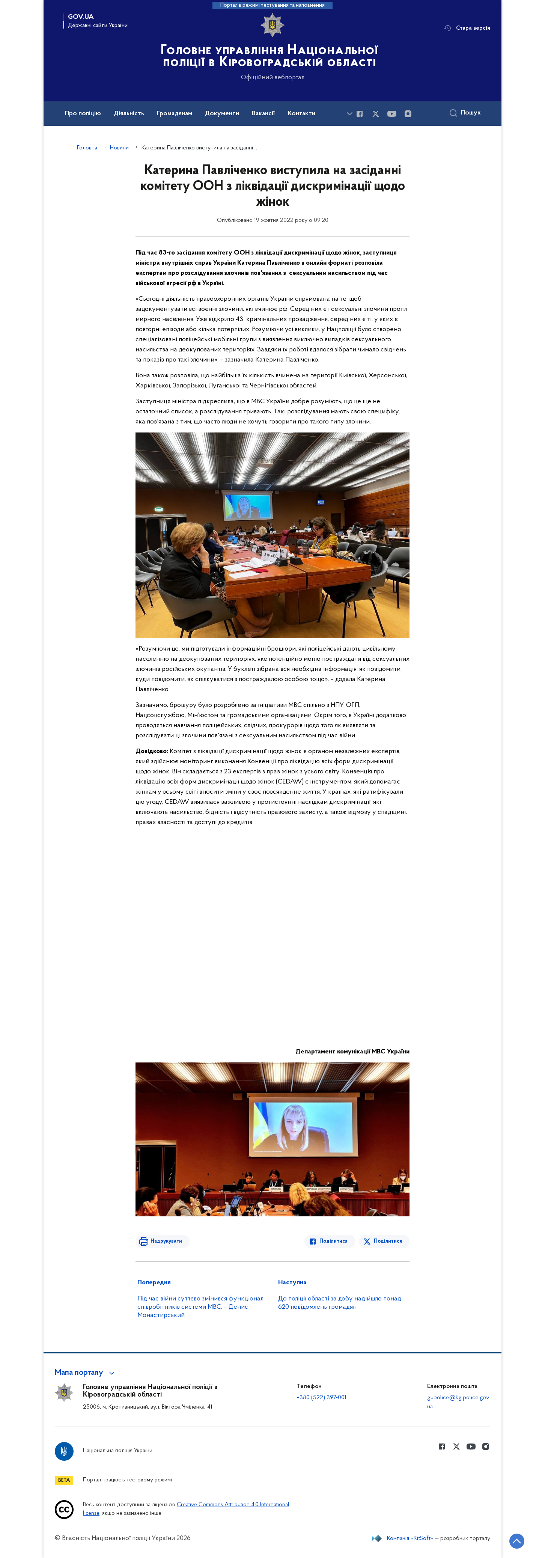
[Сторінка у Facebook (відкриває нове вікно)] (359, 113)
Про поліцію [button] (83, 113)
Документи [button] (222, 113)
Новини (119, 148)
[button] (86, 1372)
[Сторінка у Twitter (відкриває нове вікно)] (375, 113)
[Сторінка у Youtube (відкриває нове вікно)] (391, 113)
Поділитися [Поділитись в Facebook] (333, 1241)
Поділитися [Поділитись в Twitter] (388, 1241)
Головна (87, 148)
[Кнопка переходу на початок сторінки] (516, 1541)
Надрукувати (166, 1241)
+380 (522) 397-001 (321, 1398)
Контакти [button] (301, 113)
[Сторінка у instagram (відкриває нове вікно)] (408, 113)
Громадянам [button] (174, 113)
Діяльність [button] (129, 113)
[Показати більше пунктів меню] (349, 113)
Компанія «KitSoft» (410, 1538)
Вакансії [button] (263, 113)
